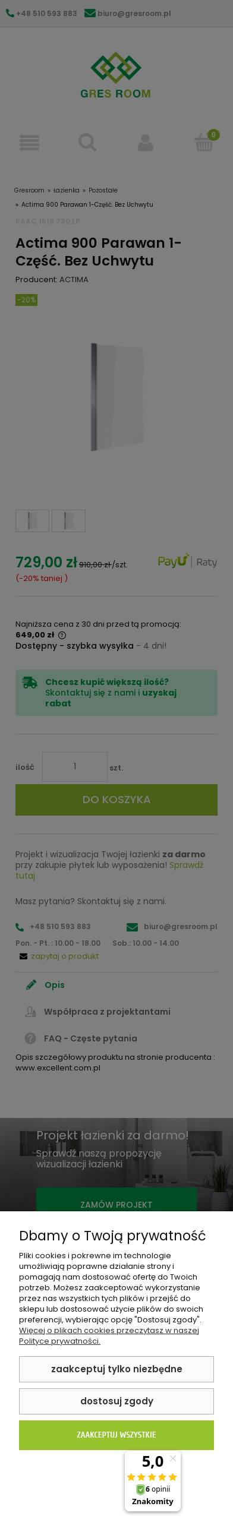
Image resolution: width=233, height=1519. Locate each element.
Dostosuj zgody (116, 1401)
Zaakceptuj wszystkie (116, 1435)
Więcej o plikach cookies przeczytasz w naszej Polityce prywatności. (109, 1336)
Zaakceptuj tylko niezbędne (116, 1369)
